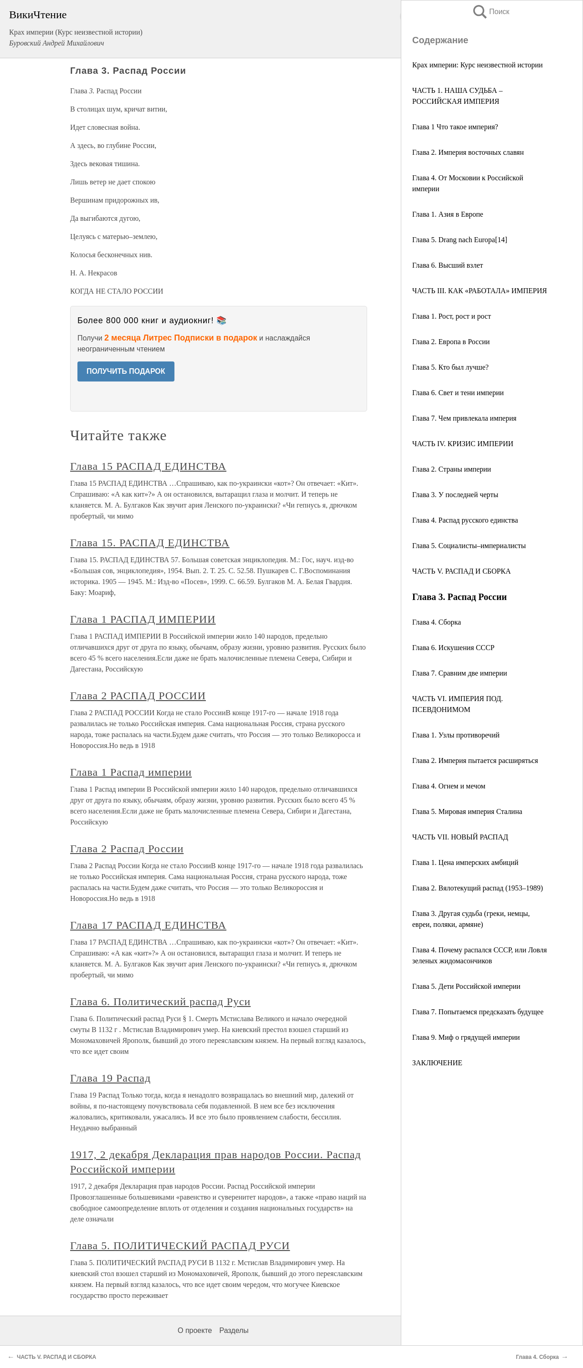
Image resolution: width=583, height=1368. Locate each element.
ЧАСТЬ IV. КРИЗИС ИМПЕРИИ (462, 444)
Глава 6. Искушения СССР (453, 647)
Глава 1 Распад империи (131, 772)
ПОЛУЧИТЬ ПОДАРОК (126, 371)
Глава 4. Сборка (436, 622)
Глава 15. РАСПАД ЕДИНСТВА (150, 543)
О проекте (195, 1330)
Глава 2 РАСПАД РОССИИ (138, 696)
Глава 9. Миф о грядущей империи (466, 1037)
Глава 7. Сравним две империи (459, 673)
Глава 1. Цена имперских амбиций (465, 862)
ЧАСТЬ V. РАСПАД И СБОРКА (461, 571)
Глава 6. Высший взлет (447, 265)
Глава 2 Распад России (127, 848)
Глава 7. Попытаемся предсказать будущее (477, 1012)
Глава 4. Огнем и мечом (449, 786)
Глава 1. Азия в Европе (447, 214)
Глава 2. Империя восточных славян (468, 152)
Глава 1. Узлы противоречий (456, 735)
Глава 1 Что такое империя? (455, 127)
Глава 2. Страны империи (451, 469)
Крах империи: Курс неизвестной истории (477, 65)
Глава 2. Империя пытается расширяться (475, 760)
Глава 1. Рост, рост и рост (451, 316)
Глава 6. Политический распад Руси (160, 1001)
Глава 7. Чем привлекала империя (464, 418)
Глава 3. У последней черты (455, 494)
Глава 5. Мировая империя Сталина (467, 811)
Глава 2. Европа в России (451, 342)
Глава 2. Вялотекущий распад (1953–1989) (477, 888)
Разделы (233, 1330)
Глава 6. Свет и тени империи (458, 393)
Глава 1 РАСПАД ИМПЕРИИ (143, 619)
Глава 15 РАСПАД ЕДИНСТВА (148, 466)
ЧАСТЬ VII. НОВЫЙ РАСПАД (460, 837)
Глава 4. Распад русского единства (465, 520)
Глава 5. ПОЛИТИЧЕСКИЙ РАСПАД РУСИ (180, 1245)
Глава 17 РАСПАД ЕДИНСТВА (148, 925)
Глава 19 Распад (110, 1078)
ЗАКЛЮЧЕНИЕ (437, 1063)
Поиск (490, 11)
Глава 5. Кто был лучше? (450, 367)
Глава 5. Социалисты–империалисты (469, 545)
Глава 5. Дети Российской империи (466, 986)
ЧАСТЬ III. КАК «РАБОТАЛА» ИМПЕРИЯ (479, 291)
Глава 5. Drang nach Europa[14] (459, 240)
